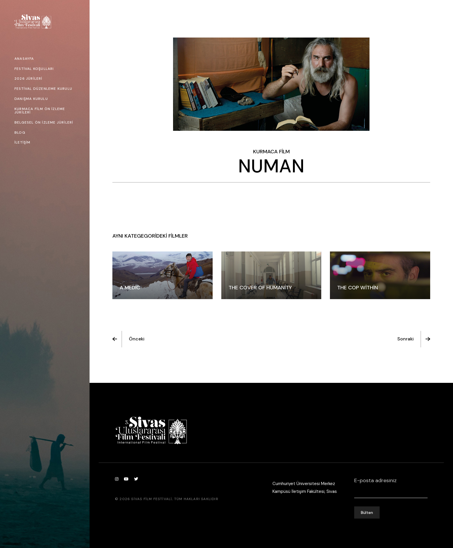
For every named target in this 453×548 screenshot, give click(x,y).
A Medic (130, 287)
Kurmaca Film (271, 151)
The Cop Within (357, 287)
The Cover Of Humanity (260, 287)
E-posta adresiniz (391, 484)
